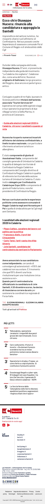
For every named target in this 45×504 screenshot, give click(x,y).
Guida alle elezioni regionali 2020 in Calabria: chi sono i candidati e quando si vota (22, 126)
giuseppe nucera (10, 304)
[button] (40, 13)
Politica (15, 12)
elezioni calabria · (35, 302)
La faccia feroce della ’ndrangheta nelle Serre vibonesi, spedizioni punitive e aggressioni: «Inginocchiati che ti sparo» (24, 390)
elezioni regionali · (16, 302)
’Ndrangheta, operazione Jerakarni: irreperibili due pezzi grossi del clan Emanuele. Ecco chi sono (23, 334)
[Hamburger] (3, 4)
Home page (6, 12)
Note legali (12, 494)
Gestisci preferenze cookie (25, 494)
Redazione (8, 491)
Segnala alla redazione (20, 491)
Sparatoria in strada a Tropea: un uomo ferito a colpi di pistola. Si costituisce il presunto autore (24, 363)
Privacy (31, 491)
